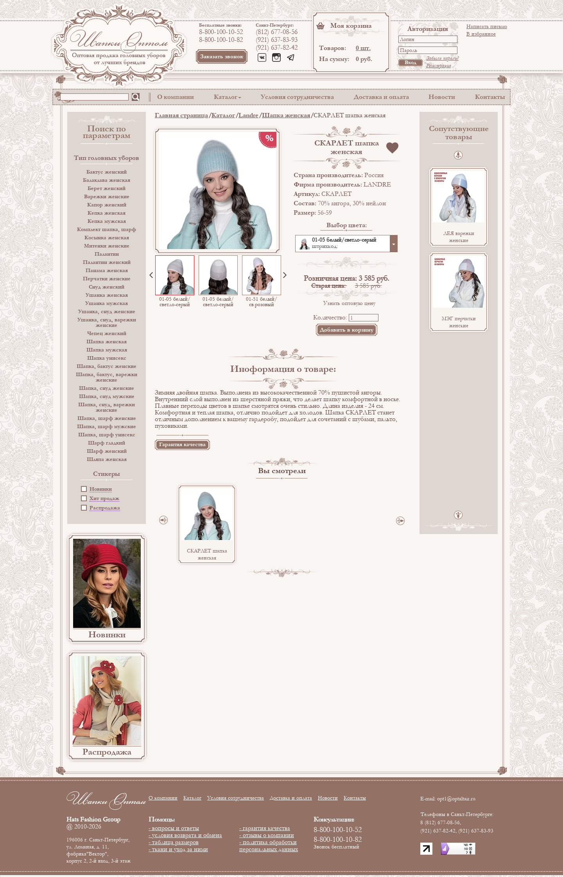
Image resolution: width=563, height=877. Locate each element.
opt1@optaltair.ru (456, 799)
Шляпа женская (107, 459)
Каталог (225, 96)
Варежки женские (106, 197)
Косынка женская (106, 238)
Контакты (490, 96)
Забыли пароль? (442, 58)
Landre (248, 115)
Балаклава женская (106, 180)
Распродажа (105, 508)
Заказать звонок (221, 56)
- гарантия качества (264, 828)
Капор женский (106, 205)
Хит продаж (104, 499)
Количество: (330, 317)
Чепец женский (106, 333)
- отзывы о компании (266, 835)
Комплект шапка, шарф (106, 229)
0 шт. (363, 48)
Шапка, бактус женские (106, 366)
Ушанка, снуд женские (106, 311)
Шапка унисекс (106, 358)
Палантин (107, 254)
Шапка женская (106, 342)
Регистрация (438, 66)
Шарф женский (107, 451)
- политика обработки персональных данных (268, 846)
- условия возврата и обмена (185, 835)
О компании (175, 96)
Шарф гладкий (106, 443)
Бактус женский (106, 172)
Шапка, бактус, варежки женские (106, 377)
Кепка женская (107, 213)
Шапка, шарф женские (106, 418)
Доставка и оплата (381, 96)
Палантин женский (107, 262)
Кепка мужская (107, 221)
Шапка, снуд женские (106, 388)
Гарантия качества (182, 444)
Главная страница (181, 115)
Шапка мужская (106, 350)
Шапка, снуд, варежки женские (106, 407)
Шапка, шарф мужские (106, 426)
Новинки (101, 489)
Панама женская (107, 270)
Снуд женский (106, 287)
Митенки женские (106, 246)
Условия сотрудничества (297, 96)
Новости (442, 96)
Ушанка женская (107, 295)
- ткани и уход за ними (178, 849)
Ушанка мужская (106, 303)
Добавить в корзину (346, 329)
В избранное (481, 34)
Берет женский (107, 188)
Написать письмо (486, 26)
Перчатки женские (107, 279)
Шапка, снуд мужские (106, 396)
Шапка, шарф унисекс (106, 435)
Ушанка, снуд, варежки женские (106, 322)
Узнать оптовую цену (349, 303)
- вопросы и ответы (174, 828)
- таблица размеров (174, 842)
